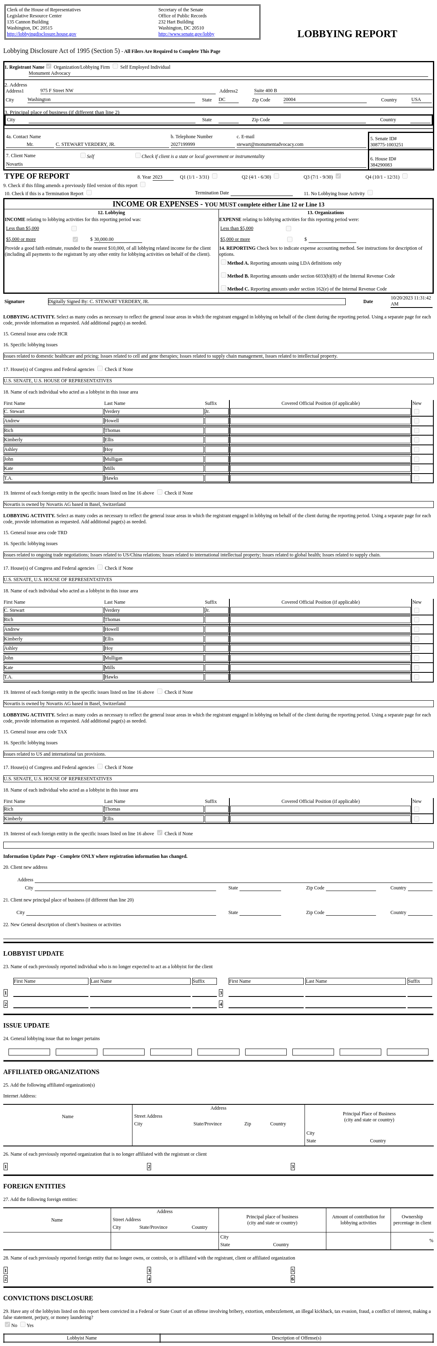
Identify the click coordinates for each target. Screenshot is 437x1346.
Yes (27, 1325)
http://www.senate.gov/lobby (186, 34)
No (12, 1325)
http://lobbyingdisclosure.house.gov (41, 34)
